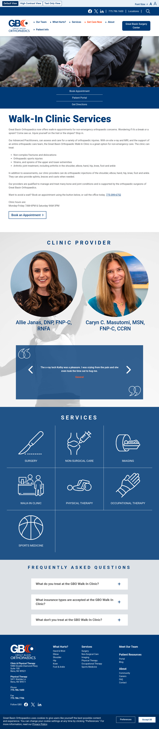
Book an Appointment (26, 215)
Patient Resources (130, 654)
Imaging (128, 461)
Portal (122, 659)
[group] (79, 372)
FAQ (121, 679)
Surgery (31, 461)
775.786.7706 (17, 698)
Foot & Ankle (59, 667)
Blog (121, 662)
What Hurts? (59, 22)
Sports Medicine (31, 545)
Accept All (147, 719)
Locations (133, 11)
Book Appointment (79, 91)
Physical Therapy (79, 503)
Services (76, 22)
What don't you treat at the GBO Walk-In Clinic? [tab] (69, 620)
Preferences (125, 719)
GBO (19, 26)
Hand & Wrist (59, 651)
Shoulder (57, 657)
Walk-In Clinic (30, 503)
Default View (10, 3)
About (111, 22)
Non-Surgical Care (79, 461)
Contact (123, 682)
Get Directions (79, 104)
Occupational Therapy (128, 503)
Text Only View (52, 3)
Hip (54, 660)
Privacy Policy (39, 724)
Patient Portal (79, 97)
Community (124, 673)
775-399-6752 (113, 194)
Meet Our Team (128, 646)
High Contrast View (30, 3)
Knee (55, 663)
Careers (122, 676)
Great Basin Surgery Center (136, 26)
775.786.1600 (115, 11)
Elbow (56, 654)
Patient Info (42, 29)
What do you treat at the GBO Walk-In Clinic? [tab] (67, 584)
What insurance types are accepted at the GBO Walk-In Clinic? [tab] (74, 602)
